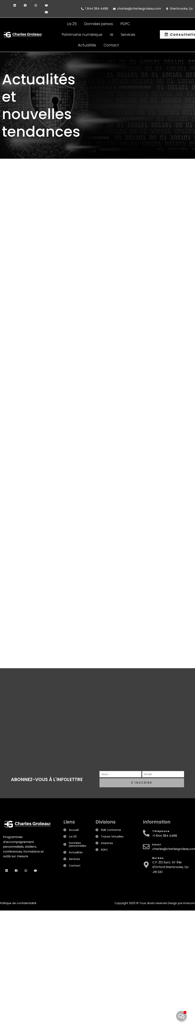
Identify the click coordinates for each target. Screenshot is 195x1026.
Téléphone (161, 831)
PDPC (125, 23)
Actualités (87, 45)
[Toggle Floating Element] (181, 1016)
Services (128, 34)
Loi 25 (72, 23)
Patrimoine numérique (82, 34)
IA (111, 34)
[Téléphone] (146, 833)
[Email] (146, 846)
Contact (111, 45)
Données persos (98, 23)
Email (156, 844)
